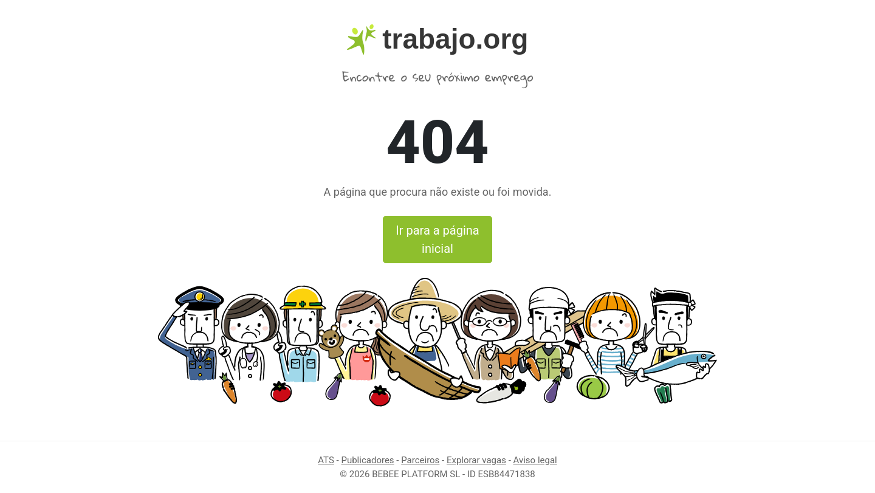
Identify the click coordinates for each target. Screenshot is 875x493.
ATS (326, 460)
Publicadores (367, 460)
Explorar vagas (476, 460)
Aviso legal (535, 460)
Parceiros (420, 460)
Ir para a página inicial (437, 239)
